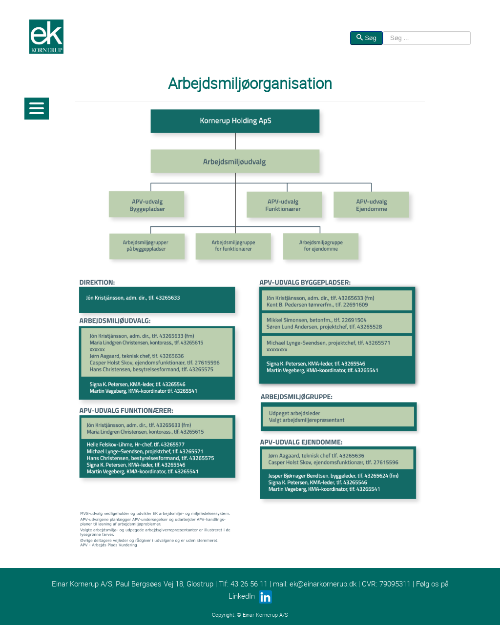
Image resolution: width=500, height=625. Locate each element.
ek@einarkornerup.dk (323, 583)
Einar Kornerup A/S (265, 614)
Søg (366, 37)
